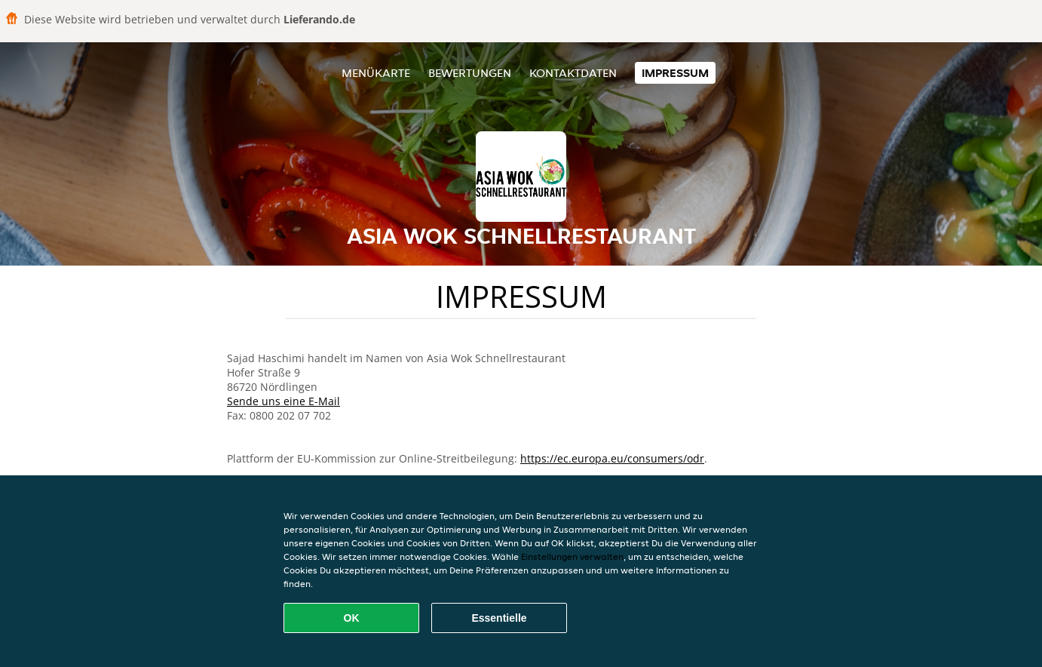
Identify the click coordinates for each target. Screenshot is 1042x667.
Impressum (675, 73)
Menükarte (376, 73)
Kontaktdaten (573, 73)
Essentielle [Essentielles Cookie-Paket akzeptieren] (498, 618)
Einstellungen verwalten (572, 556)
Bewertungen (469, 73)
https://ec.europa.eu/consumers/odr (612, 458)
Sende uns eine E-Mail (283, 401)
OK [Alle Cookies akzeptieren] (352, 618)
